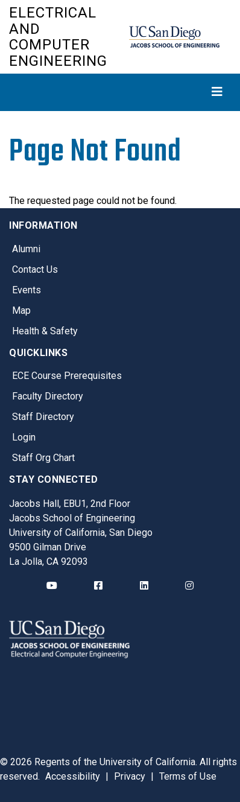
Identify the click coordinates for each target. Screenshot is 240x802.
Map (21, 310)
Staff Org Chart (43, 457)
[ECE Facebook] (98, 586)
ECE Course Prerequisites (67, 375)
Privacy (129, 776)
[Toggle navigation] (120, 92)
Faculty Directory (47, 396)
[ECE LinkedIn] (144, 586)
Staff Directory (43, 416)
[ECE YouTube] (51, 586)
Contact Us (35, 269)
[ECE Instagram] (189, 586)
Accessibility (72, 776)
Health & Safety (45, 331)
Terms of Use (187, 776)
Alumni (26, 249)
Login (24, 437)
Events (26, 290)
